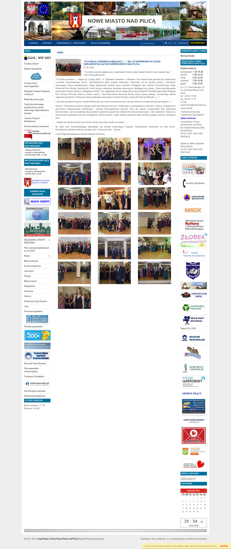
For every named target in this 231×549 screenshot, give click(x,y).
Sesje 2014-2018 (188, 328)
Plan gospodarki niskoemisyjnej (31, 370)
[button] (49, 240)
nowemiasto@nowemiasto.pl (193, 105)
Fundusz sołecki (31, 64)
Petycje (27, 276)
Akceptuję (224, 546)
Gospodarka (29, 286)
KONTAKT (47, 43)
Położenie (28, 291)
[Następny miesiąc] (205, 491)
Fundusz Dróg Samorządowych (31, 84)
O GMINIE (33, 43)
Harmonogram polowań (35, 391)
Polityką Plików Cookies (207, 546)
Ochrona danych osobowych (36, 126)
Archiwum (183, 43)
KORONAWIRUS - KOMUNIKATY (71, 43)
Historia (27, 296)
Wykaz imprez (30, 281)
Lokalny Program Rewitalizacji (32, 119)
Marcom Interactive (198, 539)
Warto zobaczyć (31, 261)
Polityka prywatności (33, 326)
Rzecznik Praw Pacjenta (35, 363)
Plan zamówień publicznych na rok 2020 (36, 249)
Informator (29, 271)
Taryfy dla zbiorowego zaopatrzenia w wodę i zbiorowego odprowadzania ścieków (36, 108)
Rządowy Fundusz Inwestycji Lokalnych (37, 92)
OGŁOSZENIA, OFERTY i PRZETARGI (35, 241)
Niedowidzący (197, 43)
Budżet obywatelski (33, 69)
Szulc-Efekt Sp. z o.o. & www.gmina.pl (169, 539)
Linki (26, 306)
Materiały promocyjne (34, 99)
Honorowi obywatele (33, 311)
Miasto (27, 256)
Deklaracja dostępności (34, 396)
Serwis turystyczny (32, 266)
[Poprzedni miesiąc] (181, 491)
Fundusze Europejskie (34, 376)
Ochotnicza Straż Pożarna (35, 301)
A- (171, 43)
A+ (175, 43)
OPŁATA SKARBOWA (100, 43)
